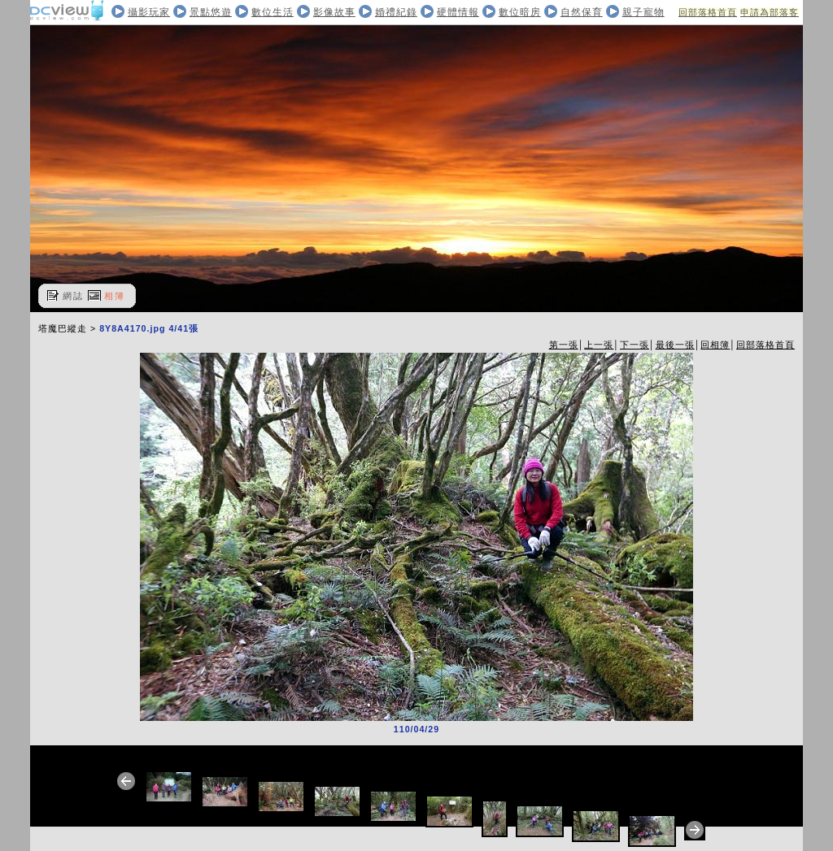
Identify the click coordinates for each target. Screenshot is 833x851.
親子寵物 (643, 12)
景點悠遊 (211, 12)
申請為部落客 (769, 12)
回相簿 (715, 345)
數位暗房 (520, 12)
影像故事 (334, 12)
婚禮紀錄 (396, 12)
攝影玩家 (149, 12)
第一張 (563, 345)
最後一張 (675, 345)
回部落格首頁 (707, 12)
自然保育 (581, 12)
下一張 (634, 345)
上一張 (598, 345)
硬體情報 (458, 12)
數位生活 (272, 12)
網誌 (73, 296)
